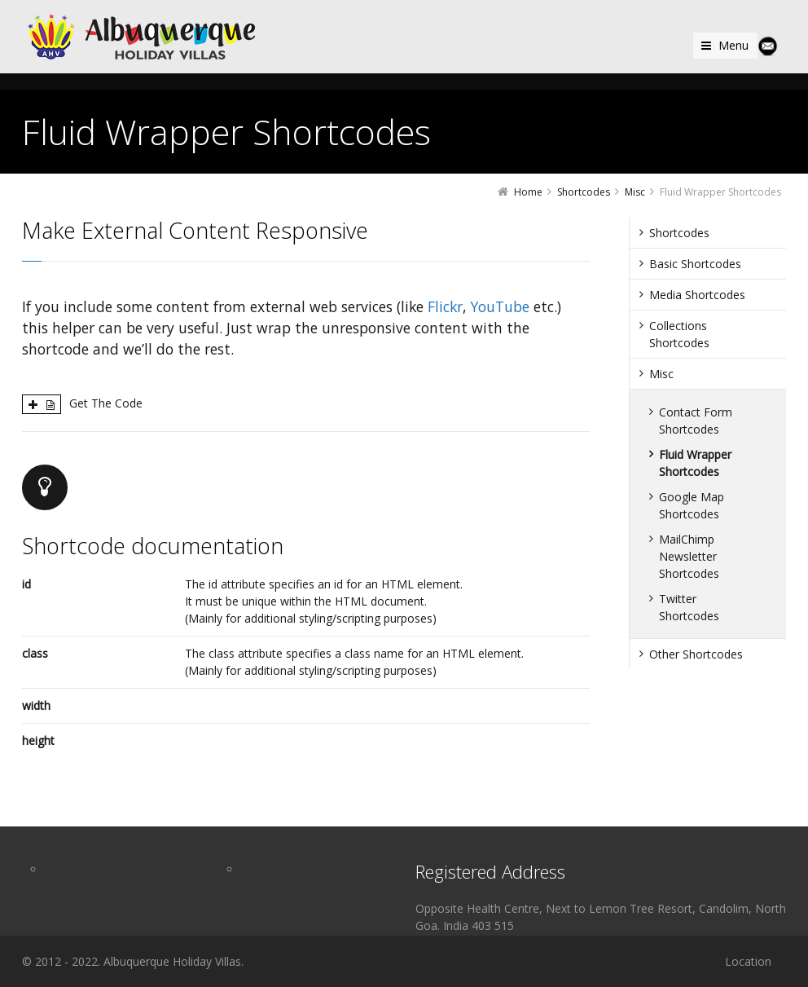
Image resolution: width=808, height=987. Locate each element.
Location (748, 961)
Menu (733, 45)
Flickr (445, 306)
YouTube (500, 306)
